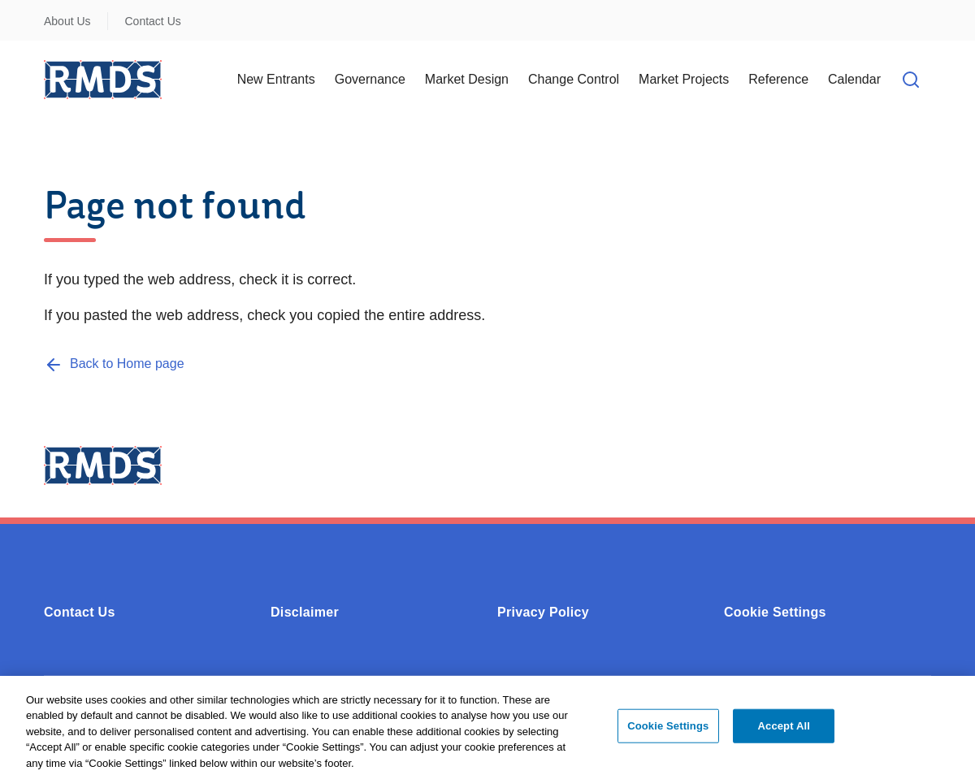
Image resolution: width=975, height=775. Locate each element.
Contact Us (153, 21)
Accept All (784, 730)
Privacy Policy (543, 612)
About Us (67, 21)
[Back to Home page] (114, 363)
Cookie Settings (775, 612)
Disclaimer (305, 612)
